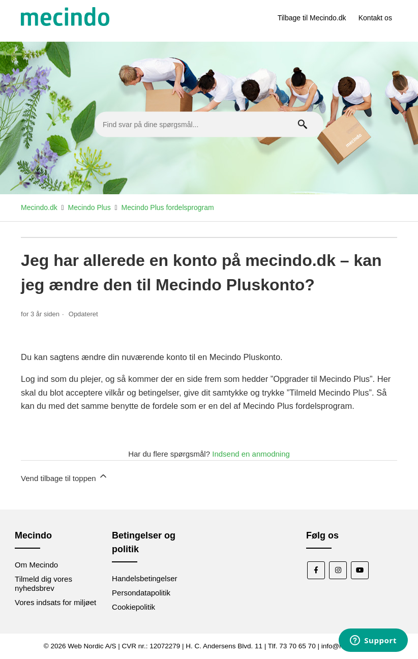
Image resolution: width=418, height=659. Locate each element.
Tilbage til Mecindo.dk (312, 18)
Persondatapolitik (141, 592)
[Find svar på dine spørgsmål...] (209, 124)
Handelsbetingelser (144, 578)
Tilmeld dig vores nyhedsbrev (43, 583)
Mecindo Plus (89, 207)
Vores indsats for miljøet (55, 602)
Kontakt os (375, 18)
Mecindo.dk (39, 207)
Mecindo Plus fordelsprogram (168, 207)
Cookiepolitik (133, 607)
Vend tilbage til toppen (64, 477)
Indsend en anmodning (251, 454)
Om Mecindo (36, 564)
